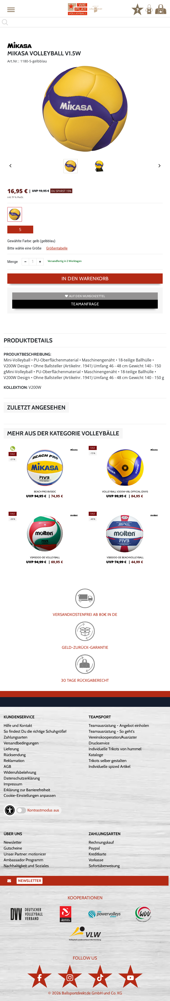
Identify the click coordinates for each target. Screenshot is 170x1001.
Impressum (13, 784)
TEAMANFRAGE (85, 304)
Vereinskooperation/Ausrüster (113, 737)
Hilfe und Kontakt (18, 725)
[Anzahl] (32, 261)
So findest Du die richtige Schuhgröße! (35, 731)
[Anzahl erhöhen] (40, 261)
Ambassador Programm (23, 860)
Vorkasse (96, 860)
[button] (11, 9)
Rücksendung (15, 754)
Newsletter (12, 842)
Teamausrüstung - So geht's (112, 731)
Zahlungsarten (15, 737)
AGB (7, 766)
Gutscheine (13, 848)
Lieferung (11, 749)
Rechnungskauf (101, 842)
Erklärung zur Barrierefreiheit (27, 790)
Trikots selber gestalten (108, 760)
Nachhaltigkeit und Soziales (26, 865)
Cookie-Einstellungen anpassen (30, 795)
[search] (85, 22)
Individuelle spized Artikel (109, 766)
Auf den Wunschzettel (85, 296)
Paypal (94, 848)
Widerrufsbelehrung (20, 772)
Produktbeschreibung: (27, 354)
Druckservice (99, 743)
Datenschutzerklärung (22, 778)
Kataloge (96, 754)
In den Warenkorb (85, 278)
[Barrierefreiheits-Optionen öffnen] (10, 810)
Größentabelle (56, 248)
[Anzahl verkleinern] (25, 261)
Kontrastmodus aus (43, 810)
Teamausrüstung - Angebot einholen (119, 725)
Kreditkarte (97, 854)
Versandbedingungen (21, 743)
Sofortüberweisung (104, 865)
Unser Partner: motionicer (25, 854)
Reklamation (14, 760)
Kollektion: (16, 387)
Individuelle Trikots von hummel (115, 749)
